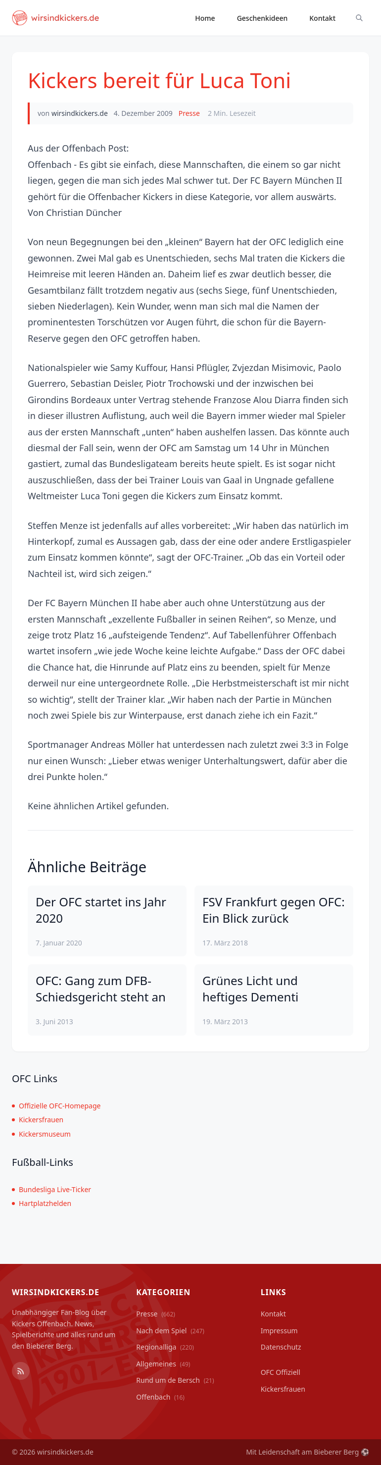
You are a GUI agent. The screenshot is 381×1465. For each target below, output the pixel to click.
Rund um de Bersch (175, 1380)
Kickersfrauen (37, 1119)
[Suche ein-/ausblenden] (359, 18)
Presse (189, 113)
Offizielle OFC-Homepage (56, 1105)
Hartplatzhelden (41, 1203)
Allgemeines (163, 1363)
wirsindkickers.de (79, 113)
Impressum (279, 1330)
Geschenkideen (262, 18)
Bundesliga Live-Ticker (51, 1189)
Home (205, 18)
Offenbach (160, 1397)
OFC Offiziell (280, 1372)
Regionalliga (165, 1347)
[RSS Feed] (21, 1371)
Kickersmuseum (41, 1134)
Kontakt (322, 18)
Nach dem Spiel (170, 1330)
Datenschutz (281, 1347)
